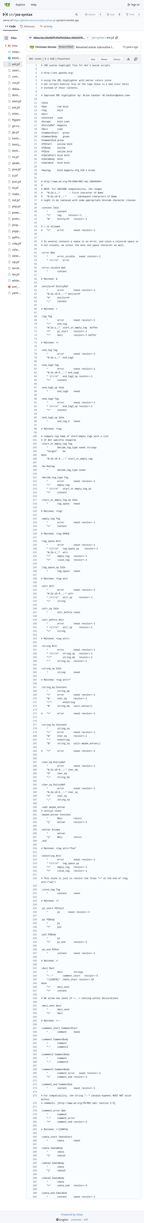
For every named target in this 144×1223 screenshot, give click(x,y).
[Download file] (128, 59)
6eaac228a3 (66, 47)
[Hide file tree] (6, 38)
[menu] (62, 1220)
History (116, 59)
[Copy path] (116, 37)
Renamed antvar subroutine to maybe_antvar (104, 47)
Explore (20, 4)
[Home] (7, 4)
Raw (93, 59)
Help (34, 4)
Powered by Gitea (72, 1214)
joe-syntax (23, 14)
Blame (104, 59)
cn (11, 14)
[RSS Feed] (76, 14)
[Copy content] (136, 59)
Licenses (76, 1219)
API (86, 1219)
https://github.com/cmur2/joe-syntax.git (34, 20)
